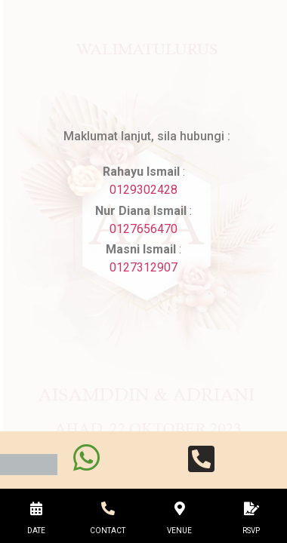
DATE (36, 530)
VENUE (179, 530)
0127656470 (143, 229)
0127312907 (143, 267)
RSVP (251, 530)
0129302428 (143, 190)
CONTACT (107, 530)
